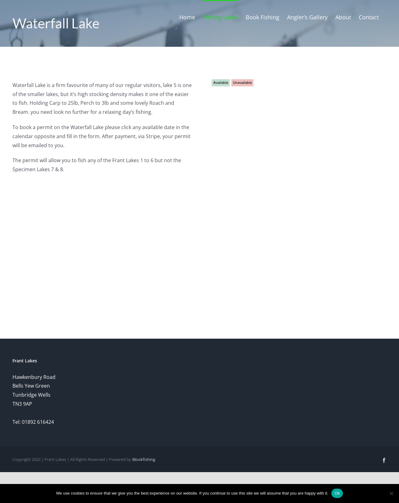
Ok (337, 493)
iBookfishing (143, 459)
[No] (391, 493)
